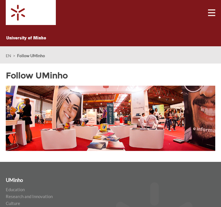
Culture (13, 203)
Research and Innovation (29, 196)
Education (15, 189)
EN (8, 55)
